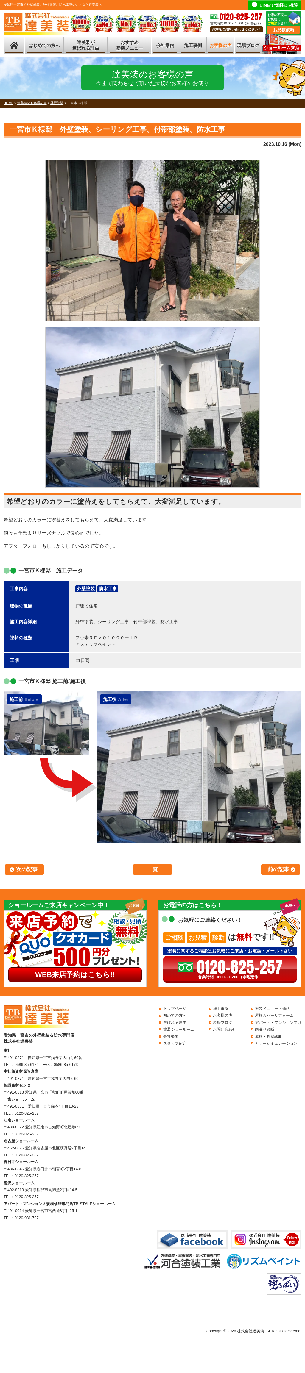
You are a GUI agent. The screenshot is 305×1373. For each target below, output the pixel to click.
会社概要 (171, 1036)
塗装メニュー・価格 (272, 1008)
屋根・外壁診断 (268, 1036)
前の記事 (278, 869)
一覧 (152, 869)
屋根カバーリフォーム (274, 1015)
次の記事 (27, 869)
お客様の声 (220, 45)
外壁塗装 (86, 588)
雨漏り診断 (264, 1029)
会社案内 (165, 45)
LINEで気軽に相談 (278, 5)
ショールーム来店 (282, 47)
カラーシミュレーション (276, 1043)
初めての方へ (174, 1015)
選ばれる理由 (174, 1022)
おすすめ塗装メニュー (129, 45)
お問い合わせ (224, 1029)
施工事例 (193, 45)
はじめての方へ (44, 45)
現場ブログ (248, 45)
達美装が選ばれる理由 (85, 45)
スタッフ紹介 (174, 1043)
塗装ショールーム (178, 1029)
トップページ (174, 1008)
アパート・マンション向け (278, 1022)
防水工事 (108, 588)
